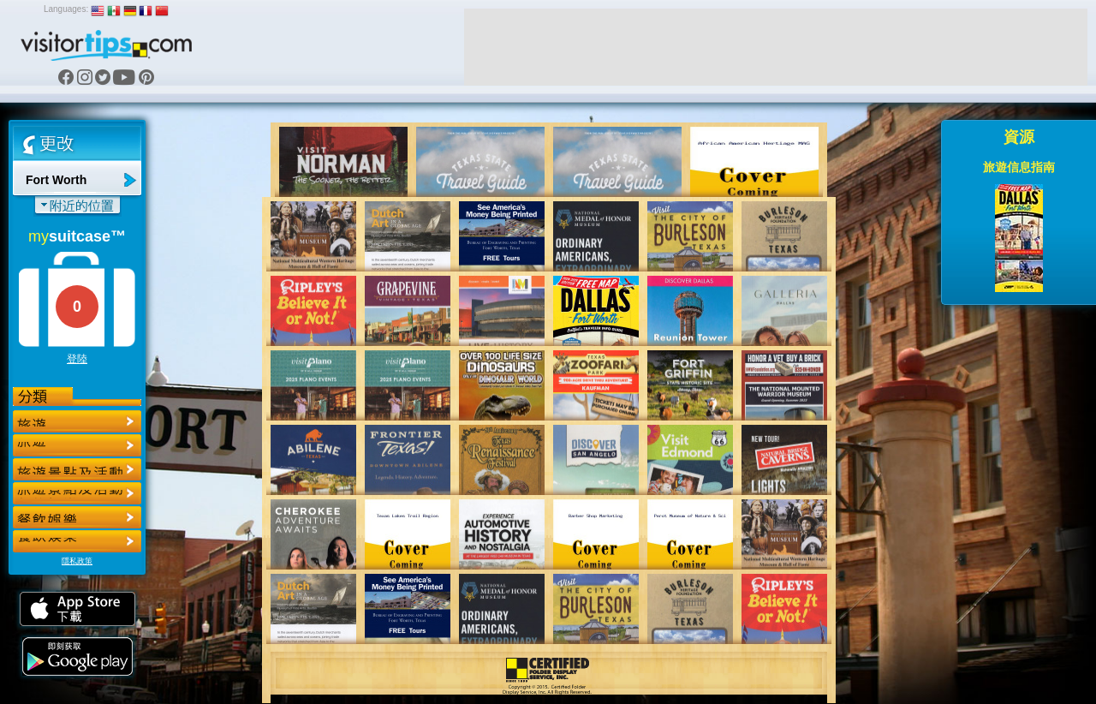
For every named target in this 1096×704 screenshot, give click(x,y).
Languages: (66, 9)
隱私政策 (77, 561)
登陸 (77, 359)
